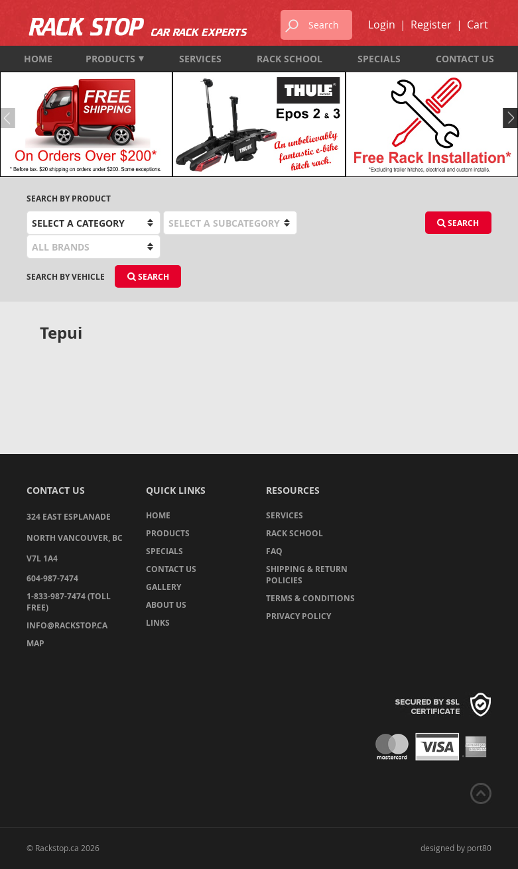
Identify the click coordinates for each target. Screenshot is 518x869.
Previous (10, 118)
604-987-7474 (52, 578)
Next (508, 118)
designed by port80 (456, 847)
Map (35, 643)
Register (431, 24)
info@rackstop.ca (67, 625)
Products (115, 58)
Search (458, 223)
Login (381, 24)
